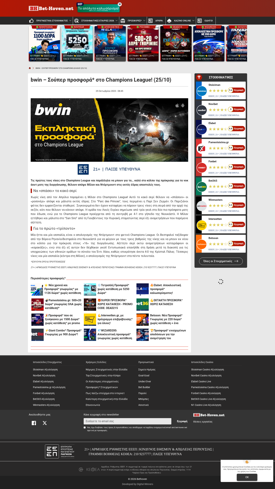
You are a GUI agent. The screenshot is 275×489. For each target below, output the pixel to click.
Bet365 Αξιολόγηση (44, 399)
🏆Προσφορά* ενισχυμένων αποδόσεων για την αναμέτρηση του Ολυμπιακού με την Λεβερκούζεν (168, 334)
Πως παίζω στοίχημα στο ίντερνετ (105, 393)
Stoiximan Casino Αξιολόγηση (207, 369)
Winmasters (216, 199)
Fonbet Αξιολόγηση (44, 393)
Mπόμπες (143, 399)
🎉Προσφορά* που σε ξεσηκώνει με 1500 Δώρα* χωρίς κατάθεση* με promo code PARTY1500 (62, 319)
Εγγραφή (182, 421)
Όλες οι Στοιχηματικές (220, 261)
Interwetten (215, 219)
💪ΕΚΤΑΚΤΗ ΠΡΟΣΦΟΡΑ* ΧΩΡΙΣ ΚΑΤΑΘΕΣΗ (166, 302)
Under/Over (144, 381)
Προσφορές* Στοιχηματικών (102, 387)
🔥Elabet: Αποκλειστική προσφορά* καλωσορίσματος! (165, 289)
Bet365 (213, 180)
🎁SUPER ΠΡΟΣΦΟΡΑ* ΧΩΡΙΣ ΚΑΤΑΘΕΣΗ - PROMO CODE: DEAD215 (115, 304)
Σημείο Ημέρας (147, 369)
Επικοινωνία (93, 405)
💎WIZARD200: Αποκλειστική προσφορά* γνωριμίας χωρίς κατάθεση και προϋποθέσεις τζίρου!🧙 (116, 334)
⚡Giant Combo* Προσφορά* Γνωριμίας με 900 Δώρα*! (63, 332)
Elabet (212, 123)
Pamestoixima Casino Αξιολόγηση (210, 387)
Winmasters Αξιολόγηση (46, 405)
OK (247, 477)
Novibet (213, 104)
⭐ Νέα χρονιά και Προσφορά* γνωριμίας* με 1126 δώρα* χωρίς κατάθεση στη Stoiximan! (62, 289)
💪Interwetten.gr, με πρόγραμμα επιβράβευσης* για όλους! (115, 319)
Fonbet (212, 161)
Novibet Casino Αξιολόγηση (206, 375)
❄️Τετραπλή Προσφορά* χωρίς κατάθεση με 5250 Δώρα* (113, 289)
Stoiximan (214, 85)
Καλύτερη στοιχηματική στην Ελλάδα (107, 399)
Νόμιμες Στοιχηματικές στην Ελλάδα (106, 369)
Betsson (213, 238)
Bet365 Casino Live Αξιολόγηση (208, 399)
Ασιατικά (143, 405)
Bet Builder (144, 387)
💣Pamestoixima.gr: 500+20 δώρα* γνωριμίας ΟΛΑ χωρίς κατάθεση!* (63, 304)
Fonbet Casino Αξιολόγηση (206, 393)
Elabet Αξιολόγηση (43, 381)
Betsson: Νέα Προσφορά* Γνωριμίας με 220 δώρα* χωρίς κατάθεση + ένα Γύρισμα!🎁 (166, 319)
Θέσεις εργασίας (203, 421)
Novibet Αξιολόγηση (44, 375)
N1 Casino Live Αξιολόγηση (206, 405)
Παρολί (142, 393)
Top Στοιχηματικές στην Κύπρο (103, 375)
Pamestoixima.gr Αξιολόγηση (49, 387)
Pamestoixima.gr (219, 142)
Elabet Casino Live (201, 381)
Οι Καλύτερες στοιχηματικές (102, 381)
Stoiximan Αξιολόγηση (45, 369)
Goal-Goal (143, 375)
